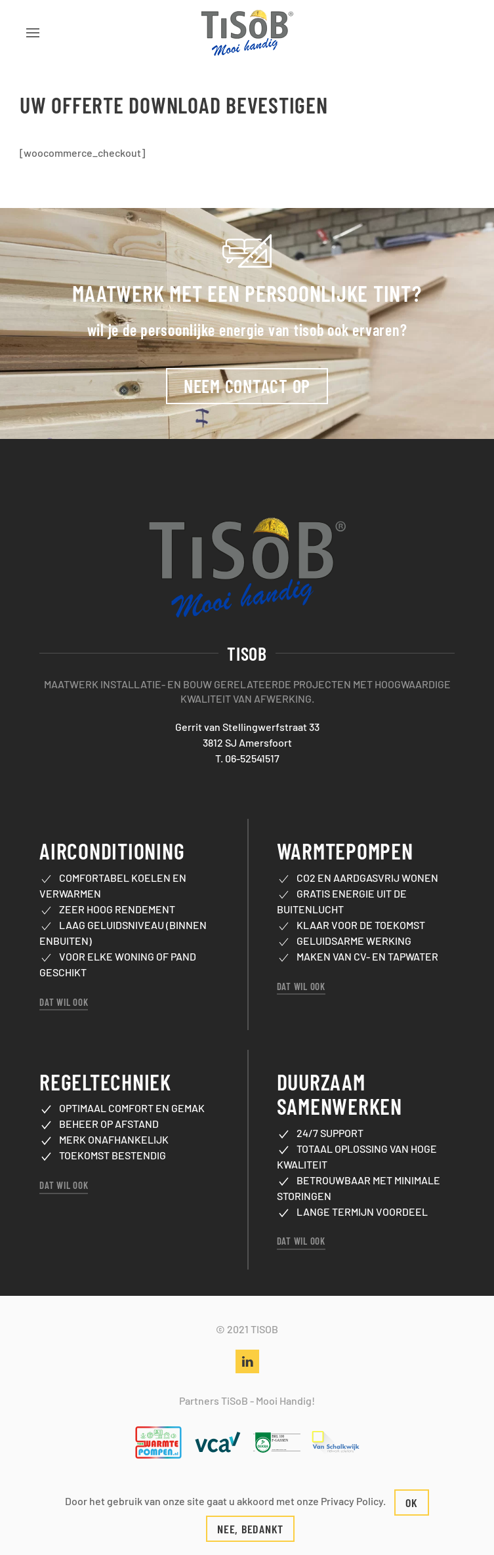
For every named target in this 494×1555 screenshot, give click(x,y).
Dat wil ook (63, 985)
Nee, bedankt (250, 1529)
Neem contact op (247, 378)
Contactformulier (247, 1474)
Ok (411, 1502)
